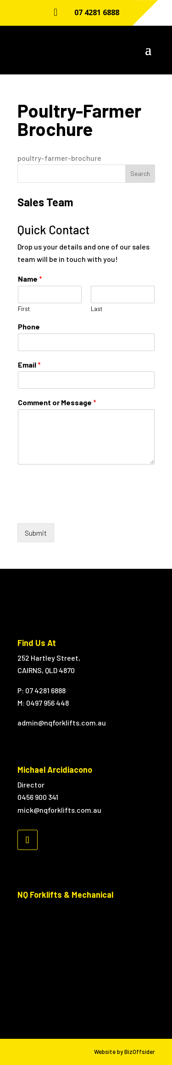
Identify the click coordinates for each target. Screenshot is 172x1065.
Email (29, 364)
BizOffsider (139, 1051)
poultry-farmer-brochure (59, 157)
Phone (29, 326)
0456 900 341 (37, 797)
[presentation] (87, 508)
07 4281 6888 (96, 12)
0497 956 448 (47, 702)
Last (96, 308)
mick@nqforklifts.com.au (59, 809)
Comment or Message (57, 402)
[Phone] (86, 342)
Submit (36, 532)
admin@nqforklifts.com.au (61, 722)
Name (30, 278)
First (24, 308)
